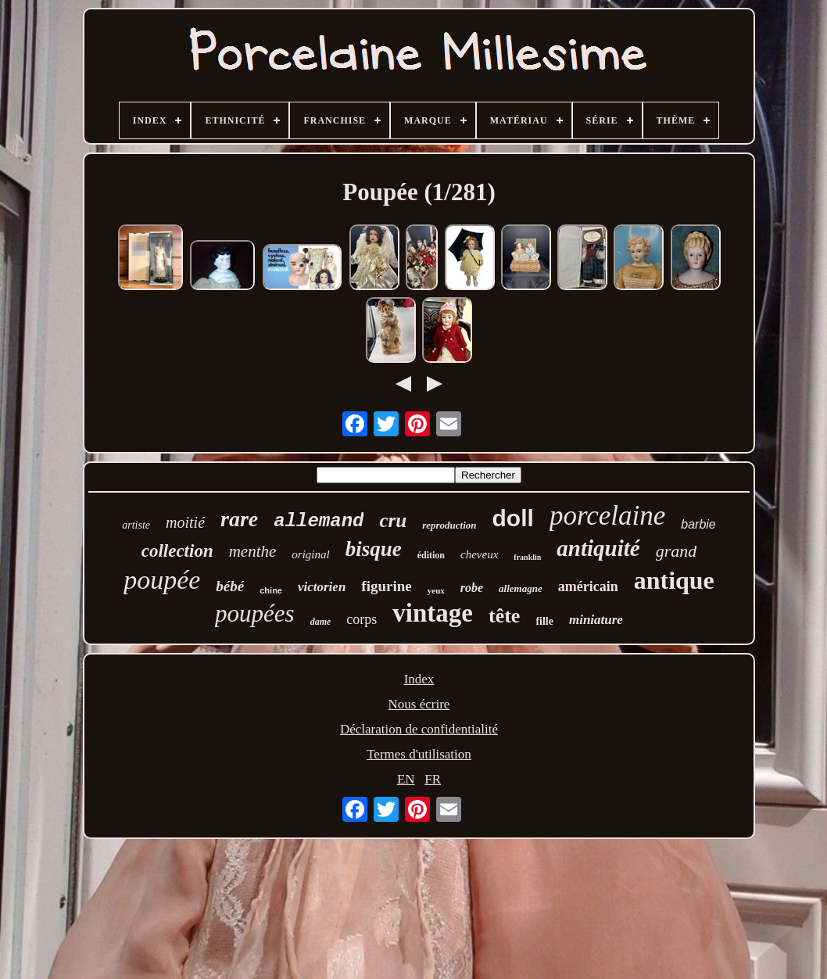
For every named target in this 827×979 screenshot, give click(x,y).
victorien (321, 586)
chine (271, 590)
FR (432, 779)
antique (674, 580)
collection (177, 551)
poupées (255, 613)
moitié (185, 522)
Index (419, 679)
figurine (386, 586)
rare (239, 519)
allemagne (520, 588)
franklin (527, 557)
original (310, 554)
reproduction (449, 525)
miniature (596, 619)
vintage (432, 613)
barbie (698, 524)
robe (471, 587)
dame (320, 621)
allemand (318, 521)
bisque (373, 549)
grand (676, 551)
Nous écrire (419, 704)
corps (361, 619)
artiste (136, 525)
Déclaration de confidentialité (419, 729)
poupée (162, 579)
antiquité (598, 548)
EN (406, 779)
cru (392, 520)
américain (588, 586)
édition (431, 555)
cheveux (479, 554)
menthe (253, 551)
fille (544, 621)
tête (504, 615)
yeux (436, 590)
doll (513, 518)
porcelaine (607, 515)
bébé (230, 586)
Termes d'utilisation (419, 754)
